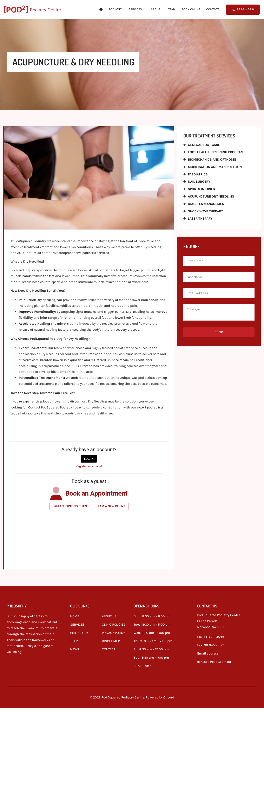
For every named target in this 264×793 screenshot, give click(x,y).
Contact (212, 9)
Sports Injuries (201, 189)
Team (172, 9)
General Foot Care (204, 145)
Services (135, 9)
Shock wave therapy (205, 211)
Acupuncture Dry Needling (211, 196)
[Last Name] (219, 277)
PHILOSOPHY (79, 632)
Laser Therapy (200, 218)
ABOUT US (109, 615)
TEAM (74, 640)
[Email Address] (219, 293)
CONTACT (108, 648)
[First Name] (219, 261)
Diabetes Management (207, 204)
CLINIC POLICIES (113, 623)
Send (218, 332)
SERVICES (77, 623)
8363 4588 (235, 7)
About (155, 9)
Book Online (191, 9)
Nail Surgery (199, 181)
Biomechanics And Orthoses (212, 159)
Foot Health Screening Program (216, 152)
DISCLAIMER (111, 640)
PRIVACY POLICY (113, 632)
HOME (74, 615)
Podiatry (115, 9)
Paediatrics (198, 174)
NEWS (74, 648)
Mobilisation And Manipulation (215, 167)
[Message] (219, 312)
